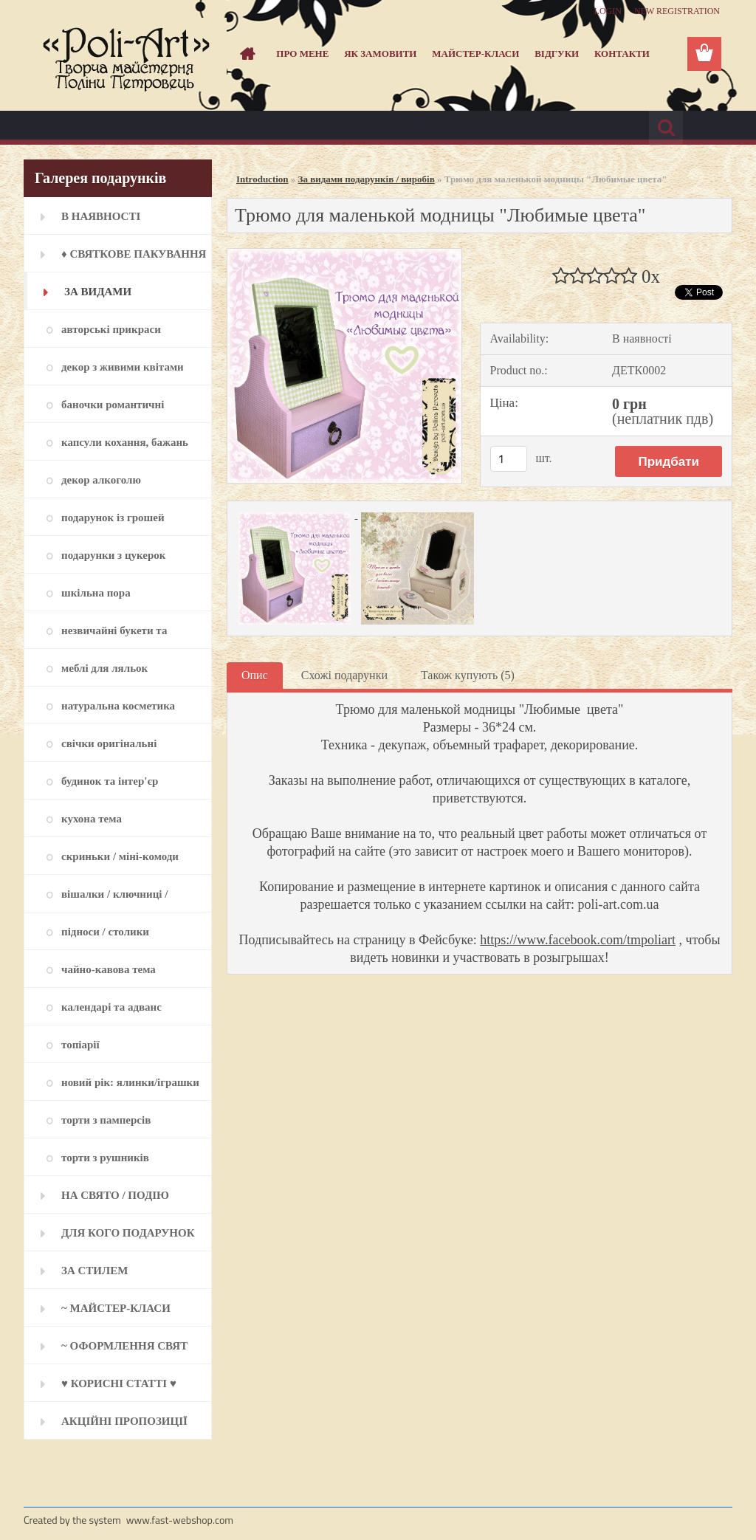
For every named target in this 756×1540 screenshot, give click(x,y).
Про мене (302, 53)
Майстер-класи (475, 53)
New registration (677, 11)
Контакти (622, 53)
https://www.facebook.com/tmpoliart (578, 939)
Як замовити (380, 53)
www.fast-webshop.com (179, 1519)
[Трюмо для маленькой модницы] (344, 254)
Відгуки (557, 53)
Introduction (262, 179)
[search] (666, 128)
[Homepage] (245, 54)
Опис (254, 675)
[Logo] (125, 55)
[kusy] (508, 459)
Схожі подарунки (344, 675)
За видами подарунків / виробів (366, 179)
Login (608, 11)
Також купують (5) (468, 675)
